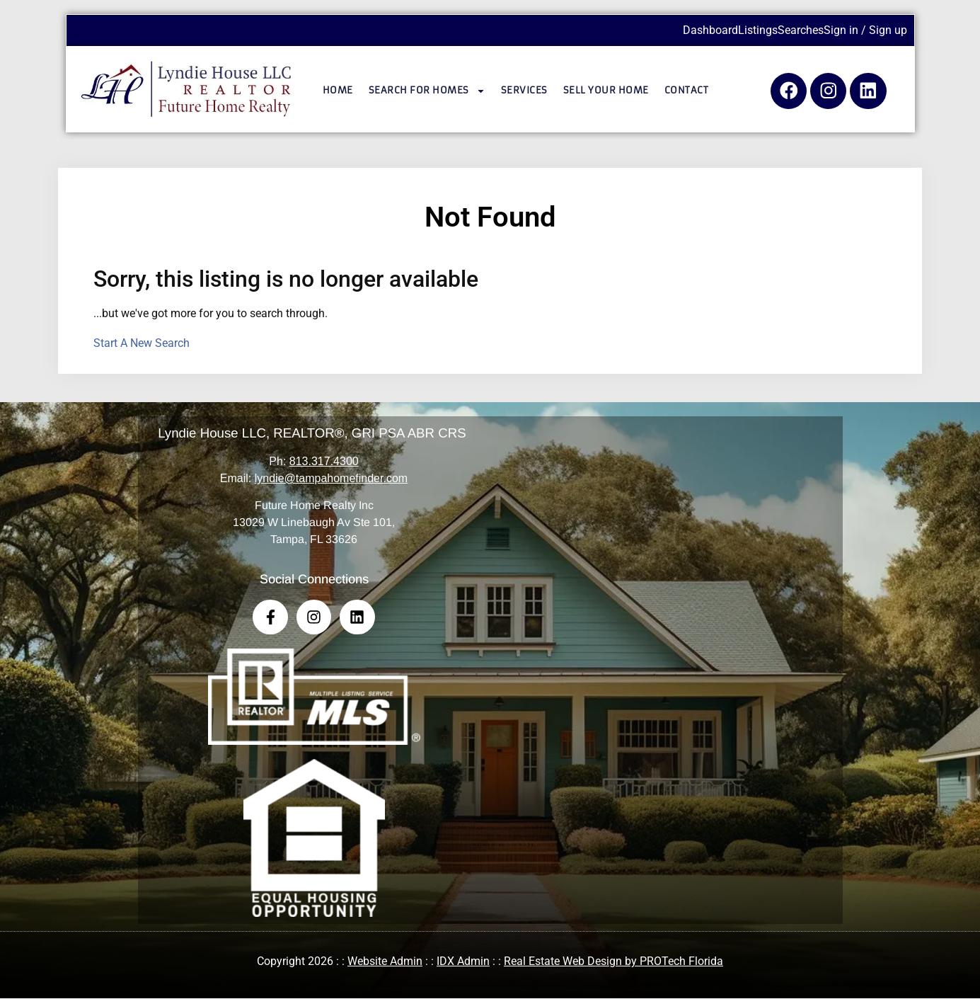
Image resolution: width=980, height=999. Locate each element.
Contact (686, 90)
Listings (758, 30)
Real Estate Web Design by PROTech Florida (613, 962)
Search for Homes (427, 91)
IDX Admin (463, 962)
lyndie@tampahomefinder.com (331, 478)
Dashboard (710, 30)
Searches (801, 30)
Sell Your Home (606, 90)
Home (338, 90)
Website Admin (384, 962)
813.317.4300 (324, 461)
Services (524, 90)
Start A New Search (141, 343)
